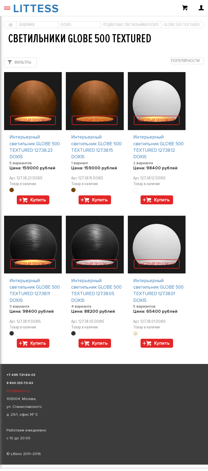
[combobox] (187, 60)
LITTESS (36, 9)
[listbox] (104, 464)
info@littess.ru (18, 391)
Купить (38, 200)
